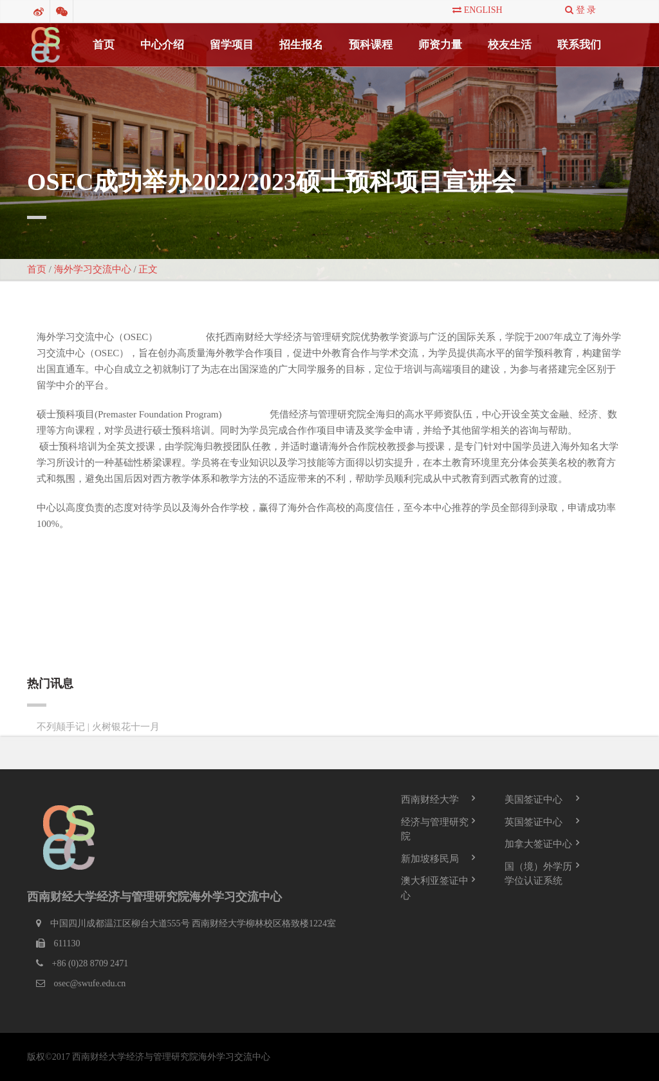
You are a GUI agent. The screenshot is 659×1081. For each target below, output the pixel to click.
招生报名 (301, 45)
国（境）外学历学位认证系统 (538, 873)
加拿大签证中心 (538, 844)
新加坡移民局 (430, 858)
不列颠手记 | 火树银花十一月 (98, 726)
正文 (148, 269)
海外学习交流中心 (92, 269)
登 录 (580, 10)
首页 (104, 45)
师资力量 (440, 45)
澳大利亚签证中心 (435, 888)
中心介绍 (162, 45)
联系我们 (579, 45)
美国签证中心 (533, 799)
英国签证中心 (533, 821)
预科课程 (371, 45)
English (477, 10)
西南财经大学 (430, 799)
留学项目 (232, 45)
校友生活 (510, 45)
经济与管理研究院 (435, 828)
